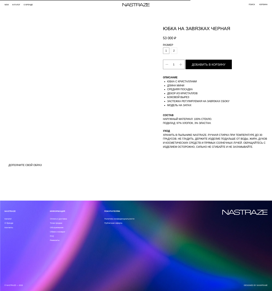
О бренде (28, 5)
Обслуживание (57, 227)
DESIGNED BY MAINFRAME (256, 285)
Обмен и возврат (57, 232)
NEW (6, 5)
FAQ (52, 236)
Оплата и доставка (58, 219)
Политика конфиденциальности (119, 219)
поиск (252, 4)
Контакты (8, 227)
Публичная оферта (113, 223)
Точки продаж (56, 223)
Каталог (7, 219)
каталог (16, 5)
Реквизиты (55, 240)
